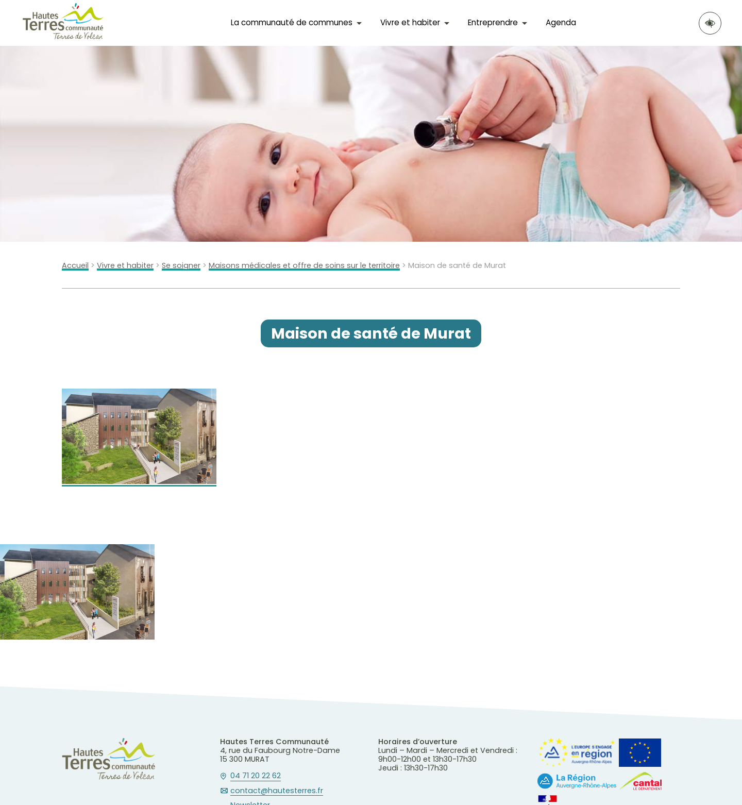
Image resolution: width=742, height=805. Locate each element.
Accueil (75, 266)
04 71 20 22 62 (255, 776)
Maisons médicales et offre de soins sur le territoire (304, 266)
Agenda (561, 22)
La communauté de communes (291, 22)
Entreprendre (493, 22)
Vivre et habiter (410, 22)
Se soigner (181, 266)
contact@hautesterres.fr (276, 791)
